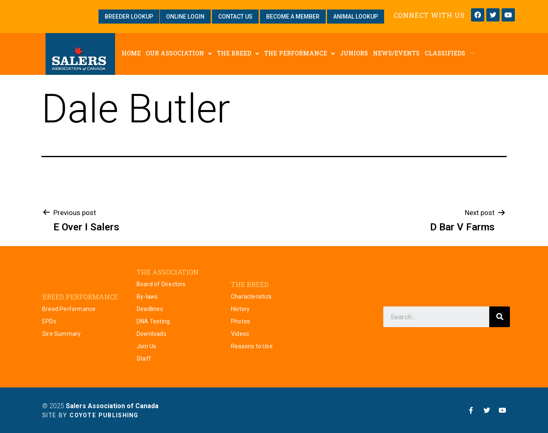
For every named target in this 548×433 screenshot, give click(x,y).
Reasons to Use (252, 346)
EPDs (49, 321)
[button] (129, 17)
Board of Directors (161, 284)
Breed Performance (69, 309)
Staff (144, 358)
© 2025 (100, 406)
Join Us (146, 346)
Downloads (151, 333)
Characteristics (251, 296)
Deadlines (150, 309)
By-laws (147, 296)
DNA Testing (153, 321)
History (240, 309)
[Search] (499, 316)
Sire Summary (61, 333)
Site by (90, 415)
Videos (240, 333)
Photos (240, 321)
